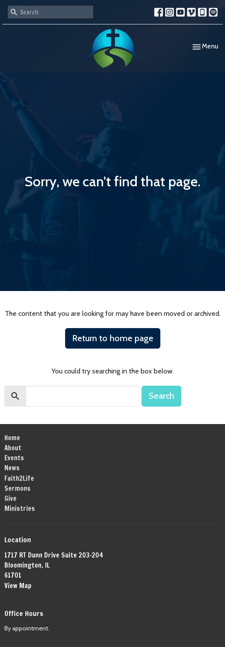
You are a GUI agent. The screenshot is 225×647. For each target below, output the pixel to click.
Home (12, 437)
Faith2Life (19, 478)
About (12, 447)
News (12, 467)
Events (14, 457)
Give (10, 498)
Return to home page (112, 338)
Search (161, 395)
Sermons (17, 488)
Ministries (19, 508)
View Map (17, 585)
